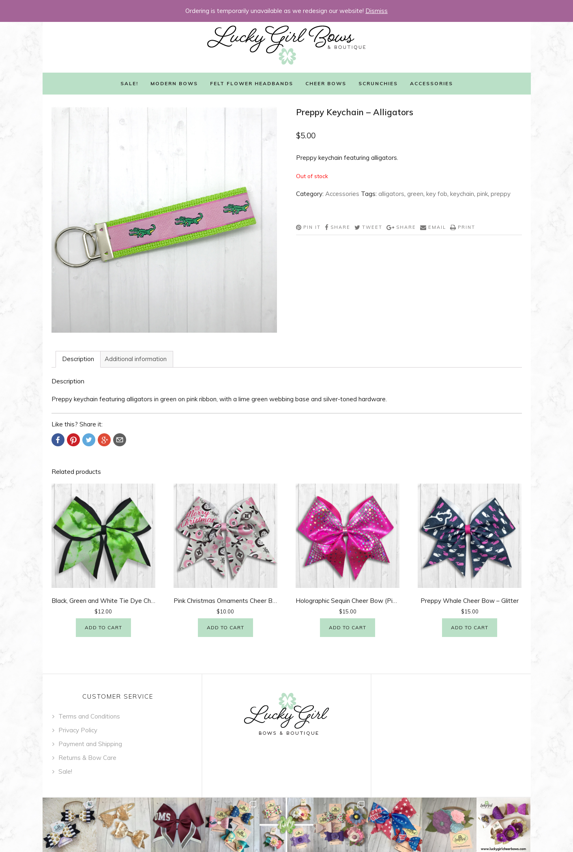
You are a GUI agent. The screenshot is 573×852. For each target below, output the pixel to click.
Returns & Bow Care (87, 758)
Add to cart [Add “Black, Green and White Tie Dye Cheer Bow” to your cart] (103, 627)
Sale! (129, 83)
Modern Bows (174, 83)
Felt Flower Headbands (251, 83)
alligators (391, 194)
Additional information (136, 359)
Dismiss (376, 11)
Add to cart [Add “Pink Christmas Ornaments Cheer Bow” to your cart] (225, 627)
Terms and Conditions (89, 716)
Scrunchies (378, 83)
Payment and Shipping (90, 744)
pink (482, 194)
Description (78, 359)
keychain (462, 194)
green (415, 194)
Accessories (431, 83)
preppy (501, 194)
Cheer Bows (325, 83)
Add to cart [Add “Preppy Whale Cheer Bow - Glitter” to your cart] (469, 627)
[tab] (78, 359)
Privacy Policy (77, 730)
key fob (436, 194)
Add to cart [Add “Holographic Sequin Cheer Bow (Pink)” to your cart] (347, 627)
